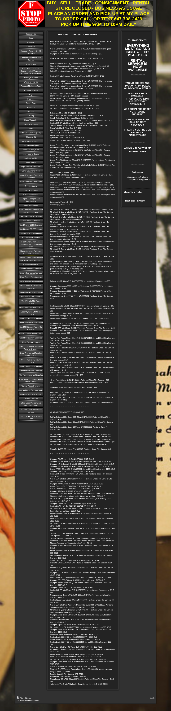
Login (152, 697)
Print (20, 698)
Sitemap (28, 698)
